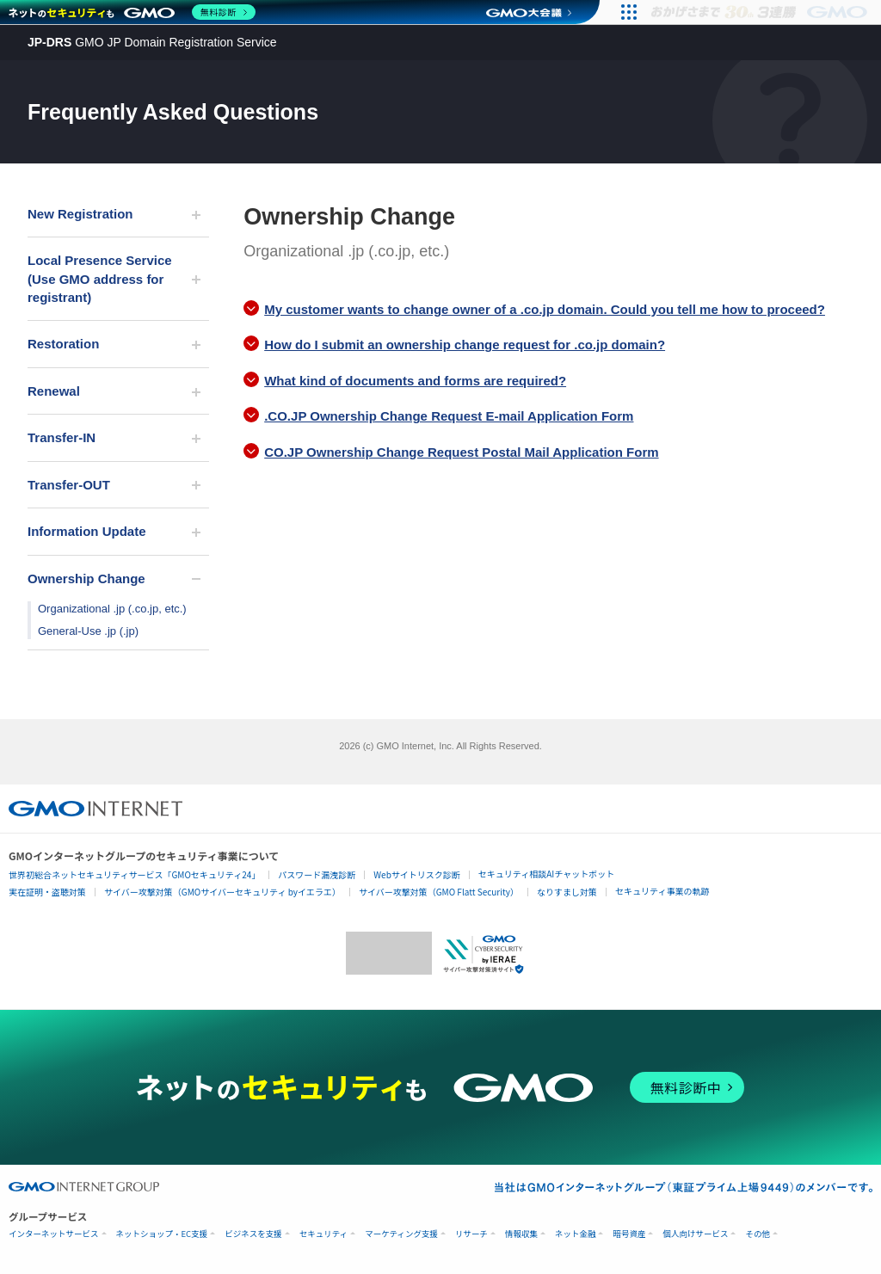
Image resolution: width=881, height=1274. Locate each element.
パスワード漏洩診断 (316, 874)
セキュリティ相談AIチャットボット (546, 873)
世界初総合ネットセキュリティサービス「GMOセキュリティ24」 (134, 874)
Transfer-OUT (69, 484)
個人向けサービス (695, 1234)
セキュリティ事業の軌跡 (662, 890)
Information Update (87, 531)
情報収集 (521, 1234)
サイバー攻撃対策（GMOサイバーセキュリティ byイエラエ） (222, 891)
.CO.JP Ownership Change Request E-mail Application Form (448, 416)
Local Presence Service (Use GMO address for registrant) (100, 279)
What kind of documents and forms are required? (415, 380)
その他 (757, 1234)
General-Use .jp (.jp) (88, 631)
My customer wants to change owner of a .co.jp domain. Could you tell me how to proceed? (544, 309)
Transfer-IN (61, 437)
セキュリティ (323, 1234)
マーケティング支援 (401, 1234)
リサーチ (471, 1234)
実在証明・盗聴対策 (47, 891)
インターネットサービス (54, 1234)
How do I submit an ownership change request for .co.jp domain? (464, 344)
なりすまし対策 (567, 891)
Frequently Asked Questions (173, 112)
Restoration (63, 343)
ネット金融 (575, 1234)
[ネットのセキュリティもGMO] (132, 12)
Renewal (54, 391)
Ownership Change (86, 578)
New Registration (80, 213)
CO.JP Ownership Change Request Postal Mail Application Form (461, 452)
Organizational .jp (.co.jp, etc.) (112, 608)
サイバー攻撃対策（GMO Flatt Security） (439, 891)
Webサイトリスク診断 (416, 874)
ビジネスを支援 (253, 1234)
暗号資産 (629, 1234)
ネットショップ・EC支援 (162, 1234)
